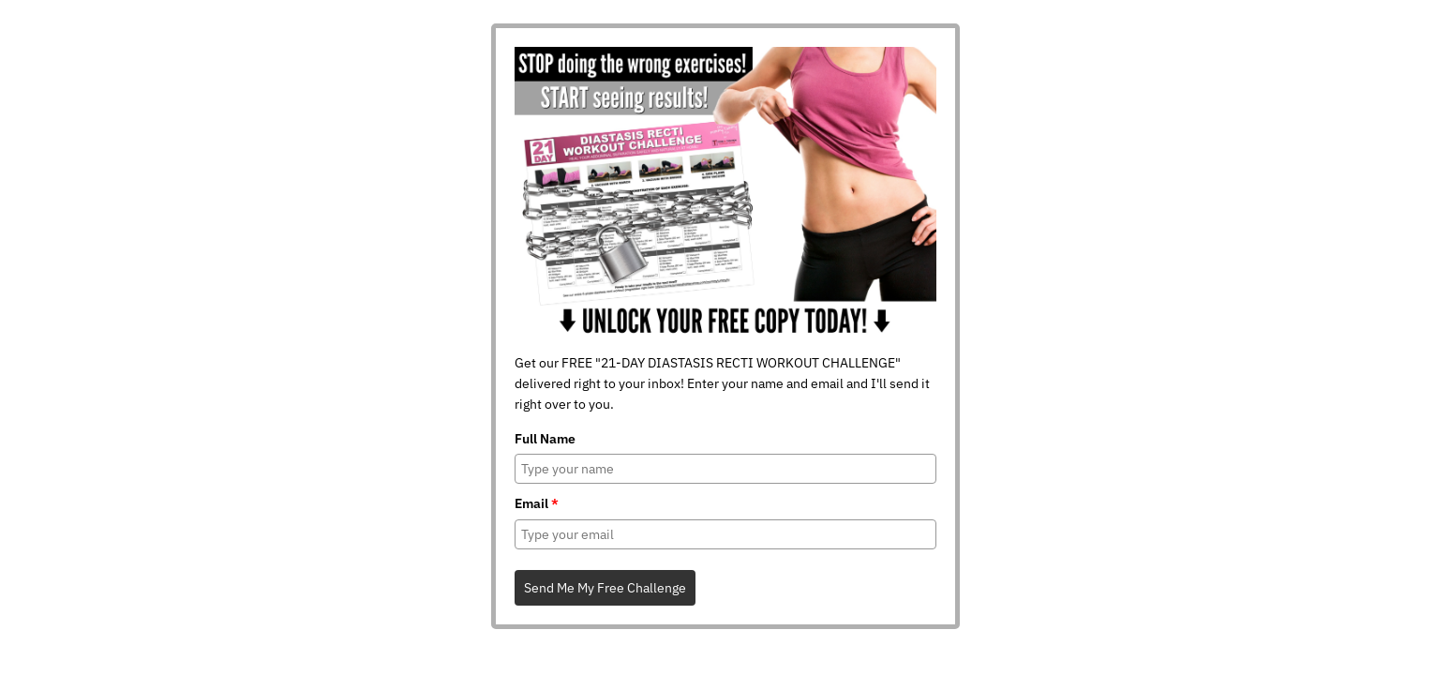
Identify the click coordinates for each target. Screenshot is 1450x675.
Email (537, 503)
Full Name (545, 438)
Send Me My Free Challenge (605, 587)
